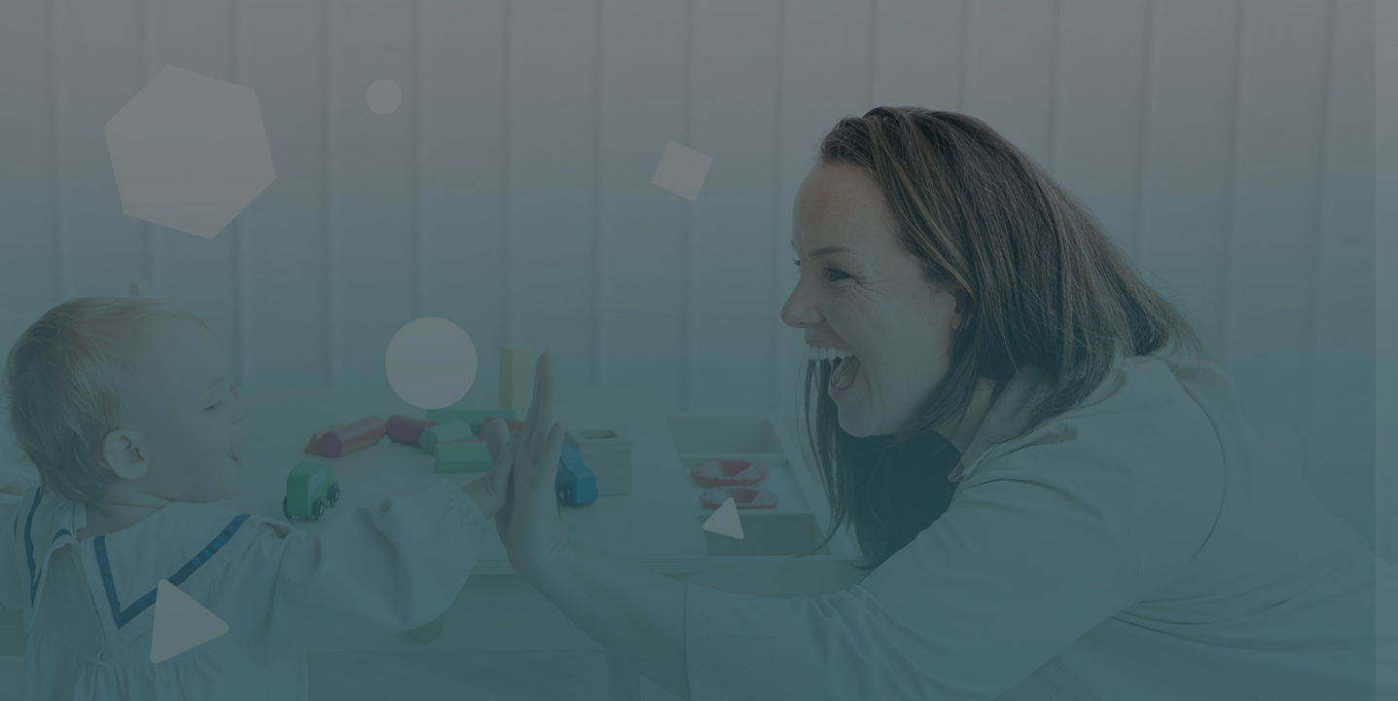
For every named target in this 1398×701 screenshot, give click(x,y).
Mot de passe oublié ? (1306, 508)
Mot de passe (1062, 413)
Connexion (1193, 564)
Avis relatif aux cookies (1259, 685)
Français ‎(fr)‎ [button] (1094, 685)
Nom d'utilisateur (1074, 313)
